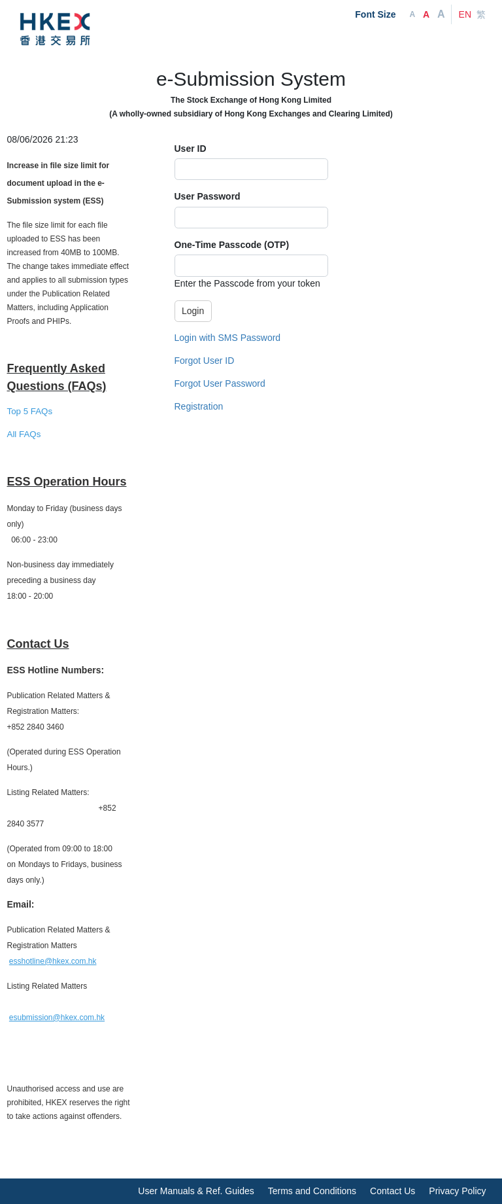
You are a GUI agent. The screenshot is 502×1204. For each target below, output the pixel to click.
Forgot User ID (205, 360)
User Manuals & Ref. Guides (196, 1191)
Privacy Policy (457, 1191)
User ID (191, 148)
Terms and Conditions (312, 1191)
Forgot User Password (220, 383)
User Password (208, 196)
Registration (199, 406)
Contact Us (392, 1191)
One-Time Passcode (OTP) (232, 244)
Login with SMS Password (228, 337)
